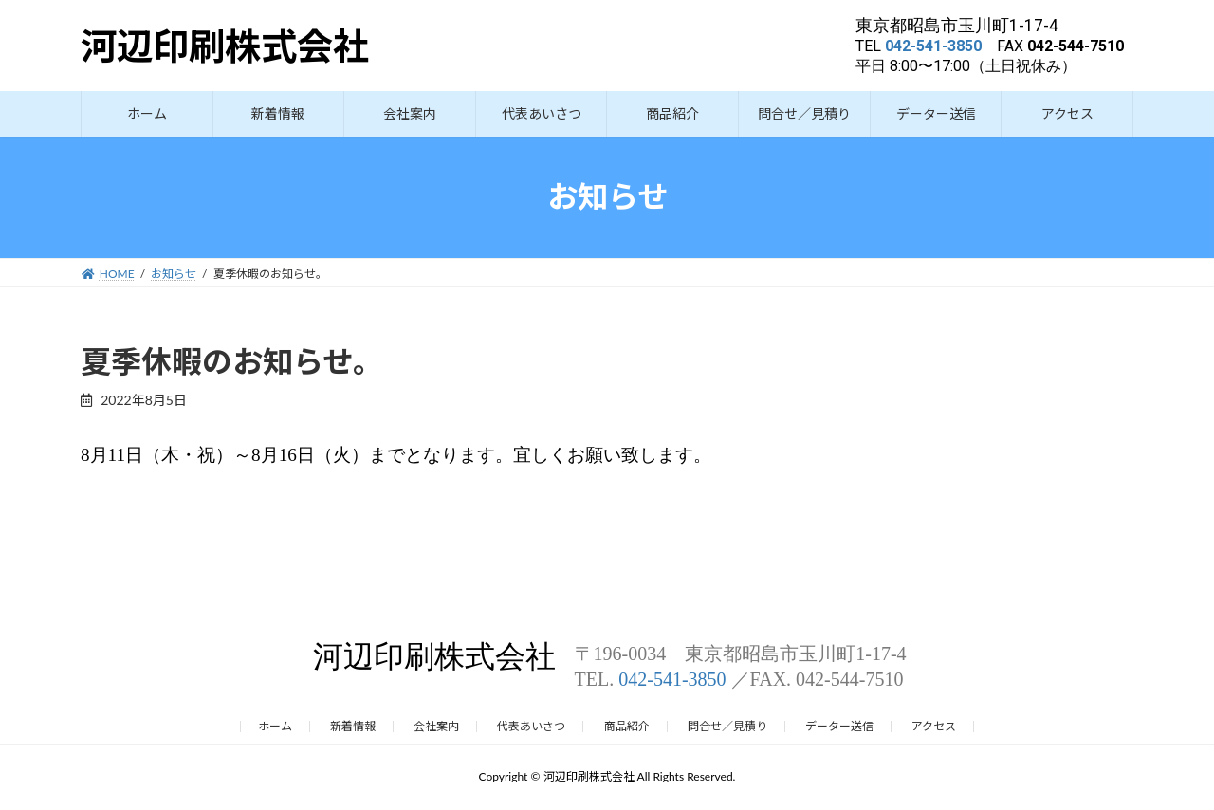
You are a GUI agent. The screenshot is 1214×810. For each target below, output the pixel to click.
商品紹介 (627, 726)
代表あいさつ (531, 726)
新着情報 (353, 726)
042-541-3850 (933, 46)
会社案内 (436, 726)
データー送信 (839, 726)
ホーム (275, 726)
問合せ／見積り (727, 726)
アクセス (933, 726)
